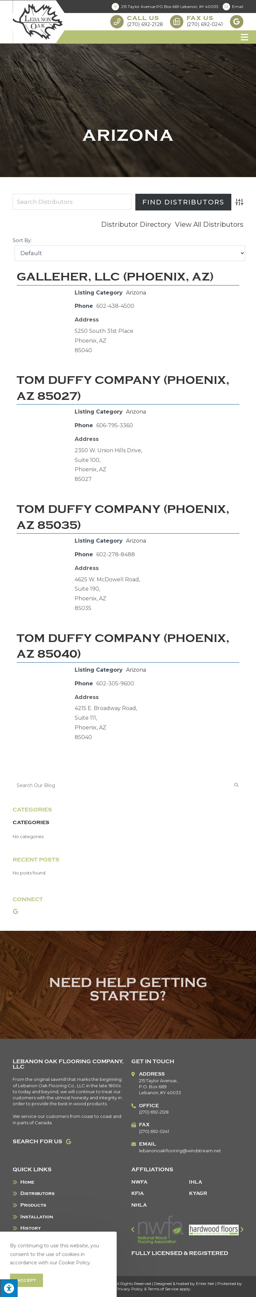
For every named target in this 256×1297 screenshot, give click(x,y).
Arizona (136, 292)
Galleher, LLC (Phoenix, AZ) (115, 276)
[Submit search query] (236, 785)
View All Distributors (209, 224)
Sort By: (22, 240)
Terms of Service (163, 1288)
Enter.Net (205, 1283)
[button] (132, 1229)
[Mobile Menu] (244, 37)
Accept (26, 1280)
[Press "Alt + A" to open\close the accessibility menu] (9, 1288)
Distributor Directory (136, 224)
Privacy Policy (129, 1288)
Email (233, 6)
